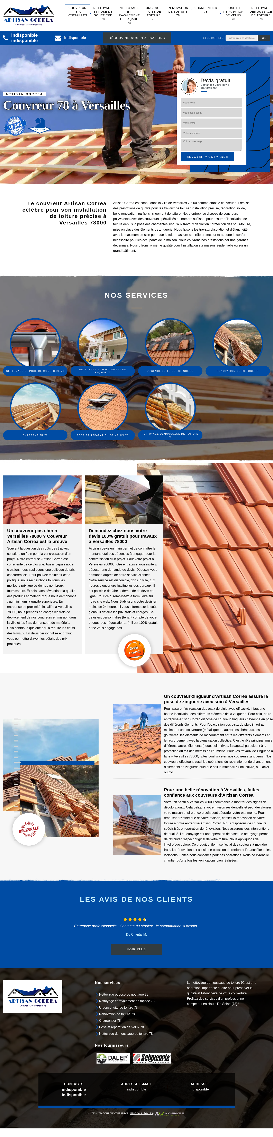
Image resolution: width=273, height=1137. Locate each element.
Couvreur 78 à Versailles (77, 11)
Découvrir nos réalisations (137, 38)
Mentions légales (141, 1113)
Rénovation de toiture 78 (178, 11)
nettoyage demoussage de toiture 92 (218, 982)
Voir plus (136, 949)
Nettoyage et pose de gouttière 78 (103, 13)
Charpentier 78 (205, 9)
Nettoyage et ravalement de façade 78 (129, 15)
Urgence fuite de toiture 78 (154, 13)
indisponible (24, 35)
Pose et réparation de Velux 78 (233, 13)
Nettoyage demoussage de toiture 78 (126, 1033)
